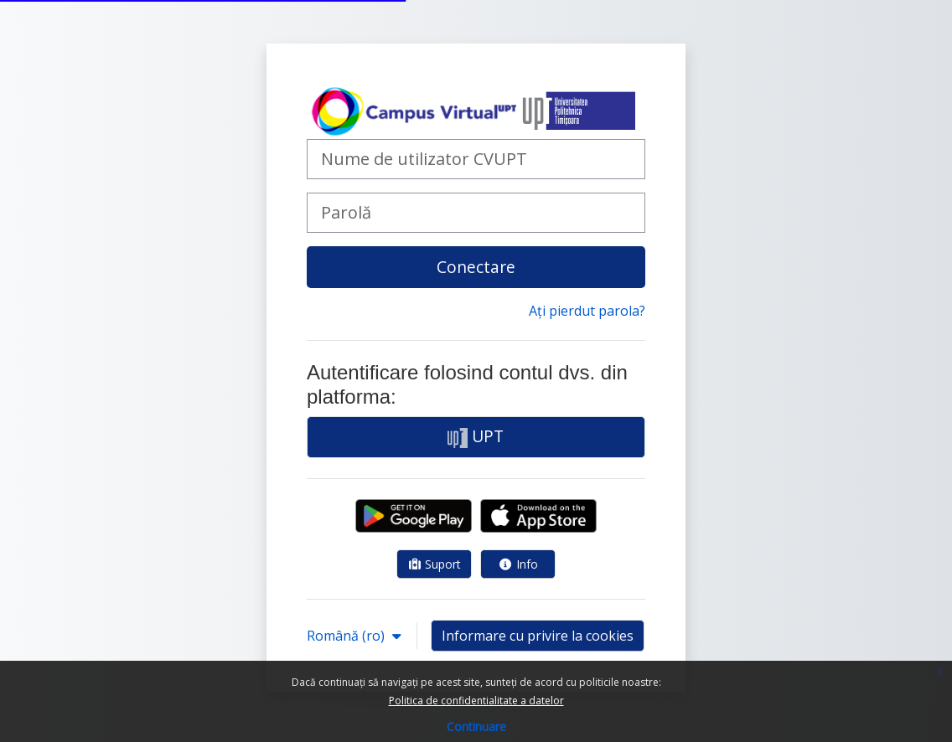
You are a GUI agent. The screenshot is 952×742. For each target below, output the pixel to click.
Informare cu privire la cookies (538, 635)
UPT (476, 436)
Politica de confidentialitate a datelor (476, 700)
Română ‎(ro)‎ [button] (347, 635)
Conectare (476, 266)
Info (518, 564)
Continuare (476, 726)
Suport (434, 564)
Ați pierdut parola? (587, 310)
